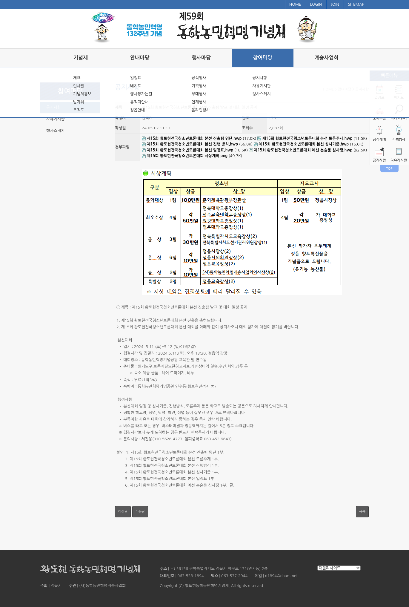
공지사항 (260, 78)
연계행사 (198, 102)
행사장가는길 (141, 94)
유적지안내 (139, 102)
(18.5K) (195, 150)
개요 (76, 78)
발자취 (78, 102)
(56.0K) (198, 144)
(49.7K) (192, 156)
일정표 (135, 78)
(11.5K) (312, 138)
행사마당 (201, 57)
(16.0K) (308, 144)
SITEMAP (356, 4)
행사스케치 (262, 94)
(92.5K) (308, 150)
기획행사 (198, 86)
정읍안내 (137, 110)
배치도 (135, 86)
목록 (362, 511)
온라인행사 (200, 110)
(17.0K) (199, 138)
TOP (389, 168)
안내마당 (139, 57)
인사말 (78, 86)
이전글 (122, 511)
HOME (295, 4)
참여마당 (262, 57)
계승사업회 (327, 57)
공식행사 (198, 78)
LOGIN (316, 4)
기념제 (80, 57)
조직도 (78, 110)
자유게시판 (262, 86)
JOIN (335, 4)
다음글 (140, 511)
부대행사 (198, 94)
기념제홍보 (82, 94)
